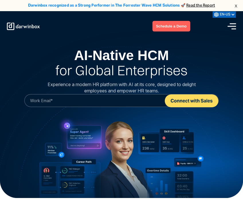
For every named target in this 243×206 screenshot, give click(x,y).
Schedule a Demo (171, 26)
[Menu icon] (232, 26)
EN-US (224, 14)
